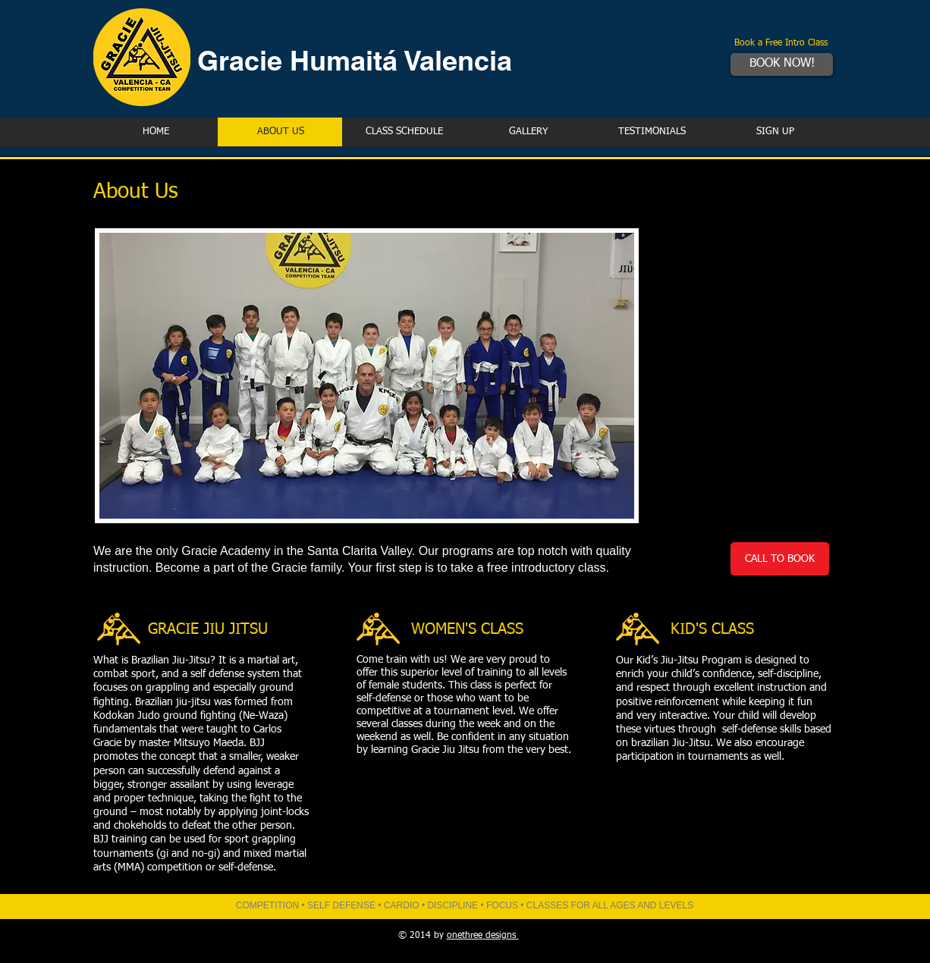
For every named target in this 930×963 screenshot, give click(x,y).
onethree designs (483, 935)
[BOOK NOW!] (781, 64)
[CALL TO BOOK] (779, 559)
